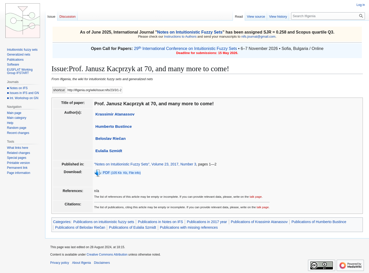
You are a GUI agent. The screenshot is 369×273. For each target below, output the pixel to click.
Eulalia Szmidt (108, 151)
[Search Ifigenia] (328, 16)
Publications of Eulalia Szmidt (132, 227)
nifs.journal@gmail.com (258, 36)
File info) (135, 173)
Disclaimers (102, 263)
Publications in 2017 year (207, 222)
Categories (61, 222)
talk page (256, 196)
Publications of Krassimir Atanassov (259, 222)
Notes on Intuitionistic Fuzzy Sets (189, 32)
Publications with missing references (189, 227)
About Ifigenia (81, 263)
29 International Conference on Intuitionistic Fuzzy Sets (185, 48)
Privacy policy (59, 263)
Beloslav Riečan (110, 138)
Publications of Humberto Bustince (318, 222)
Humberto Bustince (113, 126)
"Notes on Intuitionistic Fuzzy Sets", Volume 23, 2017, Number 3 (145, 164)
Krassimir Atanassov (115, 114)
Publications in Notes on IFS (160, 222)
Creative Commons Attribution (107, 254)
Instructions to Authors (180, 36)
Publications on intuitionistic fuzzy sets (103, 222)
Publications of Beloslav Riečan (80, 227)
